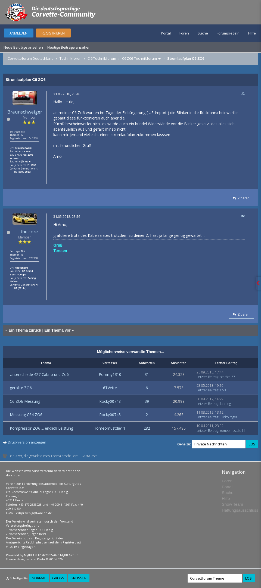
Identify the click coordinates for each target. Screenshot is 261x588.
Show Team (232, 504)
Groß (58, 578)
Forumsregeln (228, 33)
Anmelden (18, 33)
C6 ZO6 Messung (25, 401)
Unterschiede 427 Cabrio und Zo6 (39, 374)
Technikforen (71, 58)
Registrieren (53, 33)
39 (147, 401)
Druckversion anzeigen (27, 442)
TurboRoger (228, 417)
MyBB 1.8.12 (32, 555)
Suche (203, 33)
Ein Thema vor (57, 330)
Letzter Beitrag (207, 377)
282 (147, 428)
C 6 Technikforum (102, 58)
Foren (184, 33)
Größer (78, 578)
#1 (243, 93)
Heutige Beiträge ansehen (69, 47)
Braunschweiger (24, 112)
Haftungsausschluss (240, 510)
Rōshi (41, 559)
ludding (225, 403)
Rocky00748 (110, 401)
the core (29, 231)
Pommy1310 (110, 374)
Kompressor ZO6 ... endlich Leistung (41, 428)
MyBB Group (69, 555)
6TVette (110, 387)
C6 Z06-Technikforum (139, 58)
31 (147, 374)
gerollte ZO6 (21, 387)
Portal (166, 33)
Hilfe (252, 33)
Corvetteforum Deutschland (31, 58)
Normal (39, 578)
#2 (243, 216)
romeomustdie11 (110, 428)
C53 (223, 390)
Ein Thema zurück (25, 330)
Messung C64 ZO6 (26, 414)
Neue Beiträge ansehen (23, 47)
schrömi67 (227, 377)
